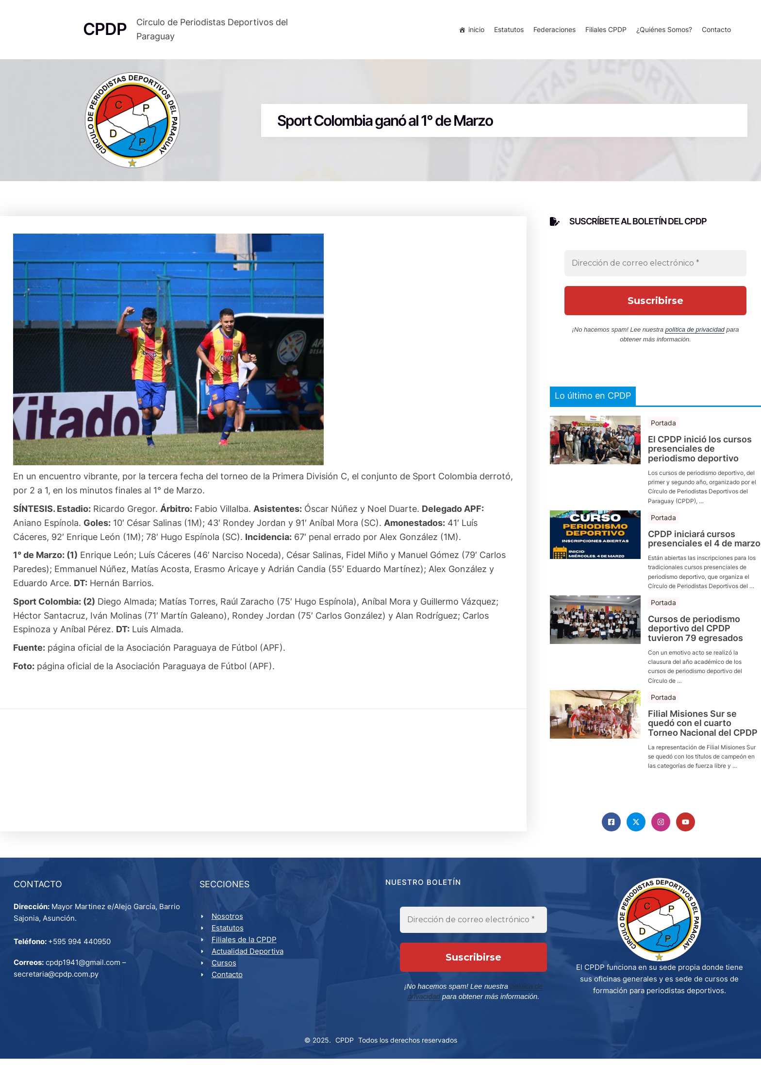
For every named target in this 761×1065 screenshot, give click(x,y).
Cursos (225, 968)
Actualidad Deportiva (248, 956)
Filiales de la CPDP (245, 944)
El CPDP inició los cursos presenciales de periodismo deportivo (700, 452)
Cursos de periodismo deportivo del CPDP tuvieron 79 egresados (695, 632)
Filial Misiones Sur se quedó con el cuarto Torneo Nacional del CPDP (703, 726)
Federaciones (553, 30)
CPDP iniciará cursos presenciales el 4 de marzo (704, 542)
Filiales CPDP (604, 30)
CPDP (344, 1046)
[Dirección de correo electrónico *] (655, 267)
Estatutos (507, 30)
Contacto (714, 30)
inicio (475, 30)
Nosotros (228, 921)
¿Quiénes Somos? (663, 30)
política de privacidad (695, 333)
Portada (663, 426)
